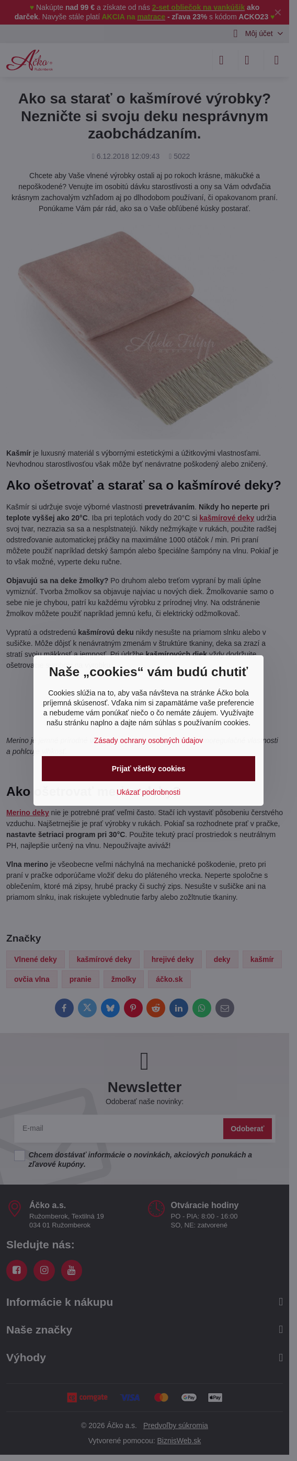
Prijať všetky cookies (149, 768)
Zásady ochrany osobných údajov (148, 740)
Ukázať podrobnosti (148, 792)
